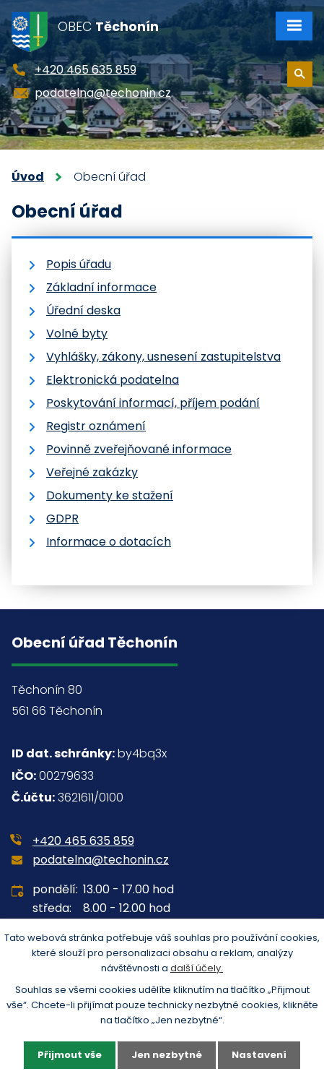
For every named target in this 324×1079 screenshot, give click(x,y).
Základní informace (101, 287)
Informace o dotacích (108, 541)
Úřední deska (83, 310)
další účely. (196, 968)
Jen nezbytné (166, 1055)
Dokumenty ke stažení (109, 495)
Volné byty (77, 333)
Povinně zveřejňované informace (139, 449)
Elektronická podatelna (112, 379)
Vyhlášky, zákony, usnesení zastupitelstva (163, 356)
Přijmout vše (70, 1055)
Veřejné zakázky (92, 472)
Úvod (28, 176)
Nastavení (259, 1055)
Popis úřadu (78, 264)
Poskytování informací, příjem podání (153, 403)
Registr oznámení (96, 426)
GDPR (62, 518)
